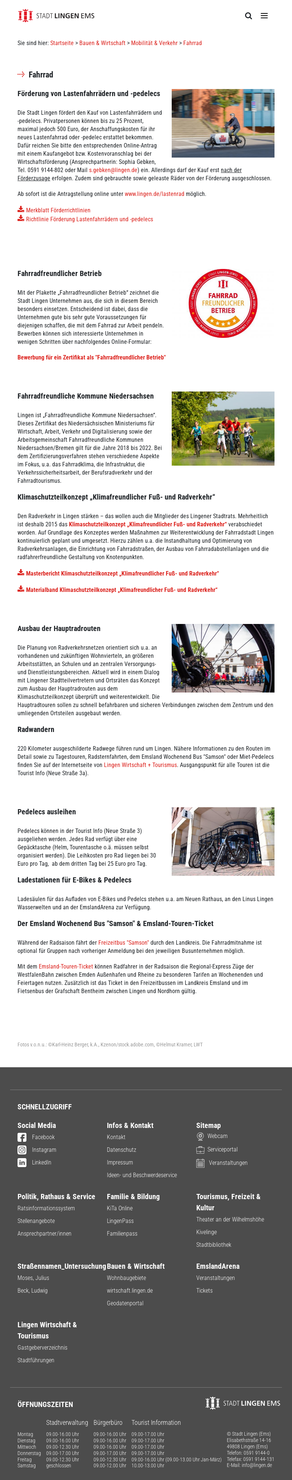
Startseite (62, 43)
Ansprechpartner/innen (45, 1233)
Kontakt (116, 1137)
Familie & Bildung (133, 1196)
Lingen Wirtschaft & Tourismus (47, 1330)
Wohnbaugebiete (126, 1277)
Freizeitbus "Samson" (123, 942)
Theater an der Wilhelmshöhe (230, 1219)
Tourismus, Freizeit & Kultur (228, 1202)
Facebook (36, 1138)
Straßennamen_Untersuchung (57, 1266)
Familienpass (122, 1233)
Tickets (204, 1290)
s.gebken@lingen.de (113, 170)
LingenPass (120, 1220)
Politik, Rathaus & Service (56, 1196)
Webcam (212, 1136)
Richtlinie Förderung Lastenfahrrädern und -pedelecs (89, 219)
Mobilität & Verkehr (154, 43)
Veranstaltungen (222, 1162)
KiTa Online (120, 1208)
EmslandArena (217, 1266)
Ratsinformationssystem (46, 1208)
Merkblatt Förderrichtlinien (58, 210)
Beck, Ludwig (33, 1290)
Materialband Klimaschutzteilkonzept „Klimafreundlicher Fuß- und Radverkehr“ (122, 589)
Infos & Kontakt (130, 1125)
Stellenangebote (36, 1220)
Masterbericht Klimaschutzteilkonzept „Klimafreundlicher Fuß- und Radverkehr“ (122, 573)
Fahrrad (192, 43)
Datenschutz (121, 1149)
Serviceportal (217, 1149)
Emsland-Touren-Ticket (66, 966)
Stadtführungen (36, 1360)
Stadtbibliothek (213, 1244)
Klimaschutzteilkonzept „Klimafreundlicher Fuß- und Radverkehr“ (148, 524)
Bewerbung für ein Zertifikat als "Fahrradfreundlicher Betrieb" (92, 357)
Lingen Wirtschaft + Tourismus (140, 764)
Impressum (120, 1162)
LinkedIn (34, 1163)
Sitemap (208, 1125)
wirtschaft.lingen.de (130, 1290)
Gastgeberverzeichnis (42, 1347)
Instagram (37, 1150)
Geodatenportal (125, 1303)
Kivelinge (206, 1232)
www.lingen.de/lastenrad (154, 193)
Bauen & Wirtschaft (102, 43)
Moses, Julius (33, 1277)
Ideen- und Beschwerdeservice (142, 1175)
